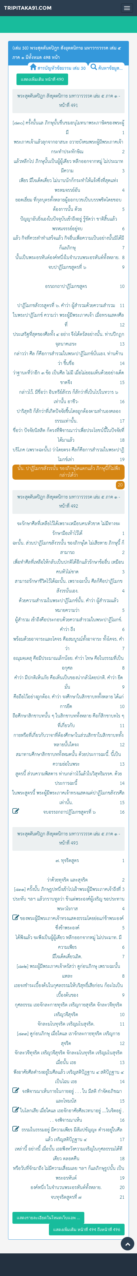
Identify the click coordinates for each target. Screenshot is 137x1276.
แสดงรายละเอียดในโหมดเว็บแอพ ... (48, 1217)
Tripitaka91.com (28, 8)
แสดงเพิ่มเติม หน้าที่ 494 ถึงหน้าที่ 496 (86, 1229)
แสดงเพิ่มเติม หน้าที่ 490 (42, 79)
